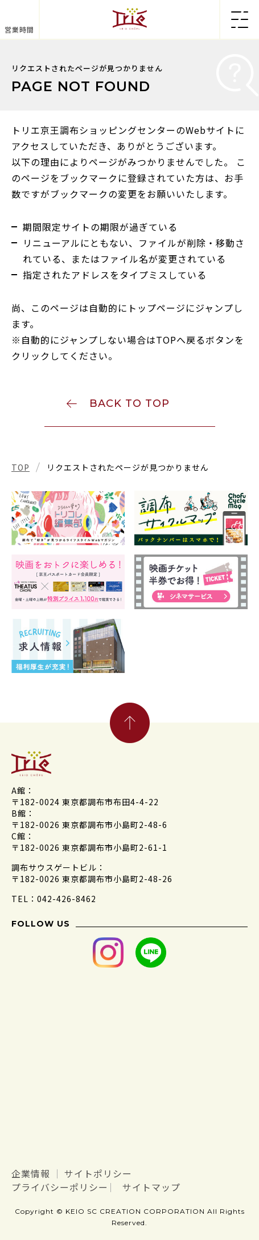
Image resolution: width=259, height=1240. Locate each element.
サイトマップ (151, 1187)
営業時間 (19, 29)
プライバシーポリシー (59, 1187)
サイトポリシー (98, 1173)
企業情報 (30, 1173)
